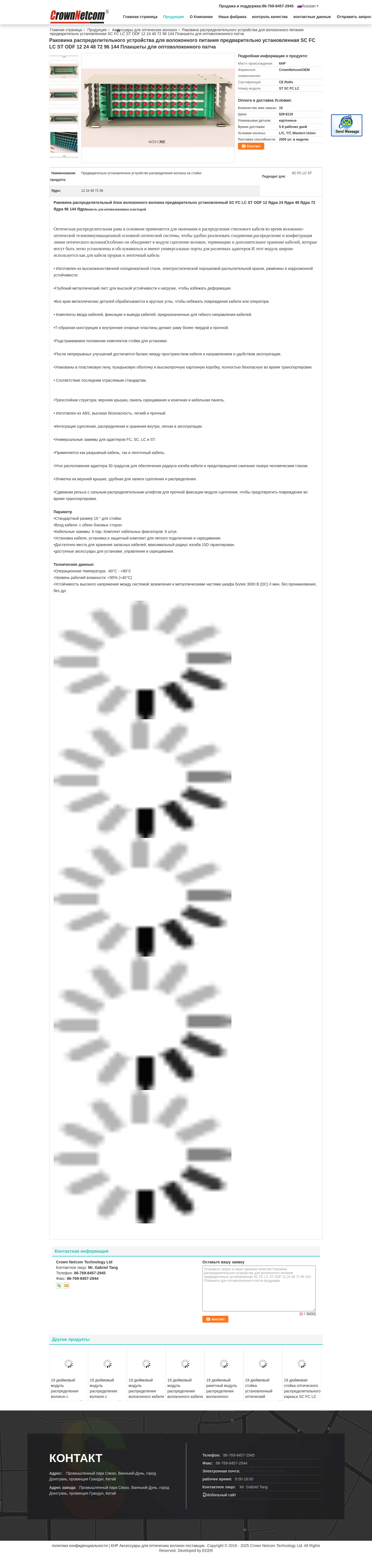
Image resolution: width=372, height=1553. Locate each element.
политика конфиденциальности (80, 1545)
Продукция (173, 17)
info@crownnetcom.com (263, 1471)
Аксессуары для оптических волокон (144, 30)
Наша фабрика (232, 17)
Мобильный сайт (219, 1495)
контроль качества (270, 17)
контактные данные (312, 17)
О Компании (201, 17)
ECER (207, 1550)
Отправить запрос (354, 17)
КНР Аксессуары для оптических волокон (147, 1545)
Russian (310, 6)
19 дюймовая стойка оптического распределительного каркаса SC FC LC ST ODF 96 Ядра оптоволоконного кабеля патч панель (302, 1396)
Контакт (254, 146)
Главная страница (140, 17)
